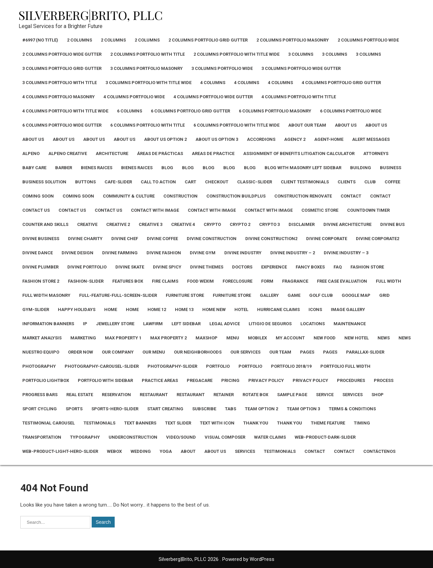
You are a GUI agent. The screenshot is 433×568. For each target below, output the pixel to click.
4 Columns (212, 82)
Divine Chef (124, 238)
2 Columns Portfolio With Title (147, 54)
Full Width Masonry (46, 295)
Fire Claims (165, 281)
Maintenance (350, 323)
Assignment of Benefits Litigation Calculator (299, 153)
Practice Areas (160, 380)
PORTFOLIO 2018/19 (291, 366)
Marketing (83, 337)
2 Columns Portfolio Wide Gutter (61, 54)
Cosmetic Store (319, 210)
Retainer (223, 394)
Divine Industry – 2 (292, 252)
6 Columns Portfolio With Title (147, 125)
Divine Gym (202, 252)
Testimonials (99, 422)
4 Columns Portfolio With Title (298, 96)
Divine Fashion (163, 252)
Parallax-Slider (365, 352)
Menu (232, 337)
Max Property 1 (123, 337)
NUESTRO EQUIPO (40, 352)
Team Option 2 (261, 408)
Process (383, 380)
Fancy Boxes (310, 266)
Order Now (80, 352)
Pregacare (199, 380)
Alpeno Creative (67, 153)
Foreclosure (237, 281)
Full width (388, 281)
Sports (74, 408)
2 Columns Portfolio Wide (368, 40)
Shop (377, 394)
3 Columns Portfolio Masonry (146, 68)
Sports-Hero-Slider (114, 408)
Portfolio (218, 366)
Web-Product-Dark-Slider (325, 437)
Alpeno (31, 153)
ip (85, 323)
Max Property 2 (168, 337)
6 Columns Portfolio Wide (350, 110)
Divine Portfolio (87, 266)
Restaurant (154, 394)
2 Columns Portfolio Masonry (292, 40)
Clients (347, 181)
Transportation (41, 437)
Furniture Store (185, 295)
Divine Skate (129, 266)
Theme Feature (328, 422)
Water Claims (270, 437)
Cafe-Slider (118, 181)
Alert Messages (371, 139)
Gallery (269, 295)
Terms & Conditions (352, 408)
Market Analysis (42, 337)
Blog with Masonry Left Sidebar (303, 167)
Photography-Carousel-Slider (102, 366)
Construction (180, 196)
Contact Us (36, 210)
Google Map (356, 295)
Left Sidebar (186, 323)
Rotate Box (255, 394)
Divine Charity (85, 238)
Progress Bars (40, 394)
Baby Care (34, 167)
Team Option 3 (303, 408)
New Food (325, 337)
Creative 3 (150, 224)
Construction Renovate (303, 196)
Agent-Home (328, 139)
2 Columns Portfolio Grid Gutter (208, 40)
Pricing (230, 380)
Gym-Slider (35, 309)
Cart (190, 181)
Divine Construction (211, 238)
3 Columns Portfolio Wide (222, 68)
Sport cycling (39, 408)
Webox (114, 451)
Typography (85, 437)
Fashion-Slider (86, 281)
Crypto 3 (269, 224)
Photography (39, 366)
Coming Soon (38, 196)
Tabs (230, 408)
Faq (338, 266)
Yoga (166, 451)
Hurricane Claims (278, 309)
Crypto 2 (240, 224)
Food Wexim (200, 281)
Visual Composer (225, 437)
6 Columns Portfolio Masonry (275, 110)
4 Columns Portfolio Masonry (58, 96)
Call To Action (158, 181)
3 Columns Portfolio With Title (59, 82)
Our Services (245, 352)
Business (390, 167)
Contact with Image (155, 210)
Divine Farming (120, 252)
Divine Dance (37, 252)
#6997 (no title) (40, 40)
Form (267, 281)
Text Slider (178, 422)
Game (294, 295)
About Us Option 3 (217, 139)
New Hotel (356, 337)
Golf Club (321, 295)
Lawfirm (153, 323)
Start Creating (165, 408)
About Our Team (307, 125)
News (384, 337)
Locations (312, 323)
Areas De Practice (213, 153)
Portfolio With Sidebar (105, 380)
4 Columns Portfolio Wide (134, 96)
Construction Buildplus (236, 196)
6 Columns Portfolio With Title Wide (236, 125)
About (188, 451)
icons (315, 309)
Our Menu (153, 352)
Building (360, 167)
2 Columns (79, 40)
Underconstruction (133, 437)
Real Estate (79, 394)
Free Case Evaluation (342, 281)
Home (110, 309)
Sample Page (292, 394)
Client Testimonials (305, 181)
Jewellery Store (115, 323)
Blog (167, 167)
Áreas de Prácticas (160, 153)
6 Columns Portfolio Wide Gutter (61, 125)
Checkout (216, 181)
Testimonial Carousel (48, 422)
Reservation (116, 394)
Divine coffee (162, 238)
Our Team (280, 352)
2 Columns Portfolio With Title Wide (236, 54)
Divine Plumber (40, 266)
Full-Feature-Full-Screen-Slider (118, 295)
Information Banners (48, 323)
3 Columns (300, 54)
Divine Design (77, 252)
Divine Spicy (167, 266)
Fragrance (295, 281)
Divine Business (40, 238)
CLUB (370, 181)
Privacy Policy (266, 380)
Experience (274, 266)
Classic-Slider (254, 181)
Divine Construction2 (271, 238)
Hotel (241, 309)
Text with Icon (217, 422)
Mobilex (257, 337)
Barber (63, 167)
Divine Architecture (347, 224)
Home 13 (184, 309)
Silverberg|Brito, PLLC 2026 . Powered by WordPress (216, 559)
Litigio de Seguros (270, 323)
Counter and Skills (45, 224)
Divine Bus (392, 224)
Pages (307, 352)
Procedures (351, 380)
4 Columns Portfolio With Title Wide (65, 110)
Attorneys (375, 153)
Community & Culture (129, 196)
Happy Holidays (76, 309)
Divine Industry (242, 252)
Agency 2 (294, 139)
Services (352, 394)
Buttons (85, 181)
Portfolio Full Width (345, 366)
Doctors (242, 266)
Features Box (127, 281)
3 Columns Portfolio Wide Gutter (301, 68)
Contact (351, 196)
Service (325, 394)
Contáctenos (379, 451)
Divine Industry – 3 (346, 252)
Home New (214, 309)
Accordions (261, 139)
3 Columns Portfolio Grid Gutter (61, 68)
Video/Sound (181, 437)
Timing (362, 422)
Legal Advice (224, 323)
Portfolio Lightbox (45, 380)
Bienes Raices (96, 167)
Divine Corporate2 (377, 238)
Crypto (212, 224)
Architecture (112, 153)
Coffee (392, 181)
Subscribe (204, 408)
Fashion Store (367, 266)
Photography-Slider (172, 366)
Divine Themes (206, 266)
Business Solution (44, 181)
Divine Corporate (326, 238)
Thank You (255, 422)
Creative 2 (118, 224)
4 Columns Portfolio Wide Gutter (213, 96)
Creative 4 (183, 224)
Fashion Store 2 (40, 281)
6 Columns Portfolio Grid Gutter (190, 110)
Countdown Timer (368, 210)
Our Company (118, 352)
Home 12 (156, 309)
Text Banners (140, 422)
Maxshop (207, 337)
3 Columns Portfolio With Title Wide (148, 82)
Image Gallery (348, 309)
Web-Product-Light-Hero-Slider (60, 451)
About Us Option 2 (165, 139)
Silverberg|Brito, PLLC (91, 15)
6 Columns (129, 110)
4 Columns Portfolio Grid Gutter (341, 82)
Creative (87, 224)
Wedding (141, 451)
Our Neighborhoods (198, 352)
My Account (290, 337)
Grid (384, 295)
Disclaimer (302, 224)
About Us (346, 125)
